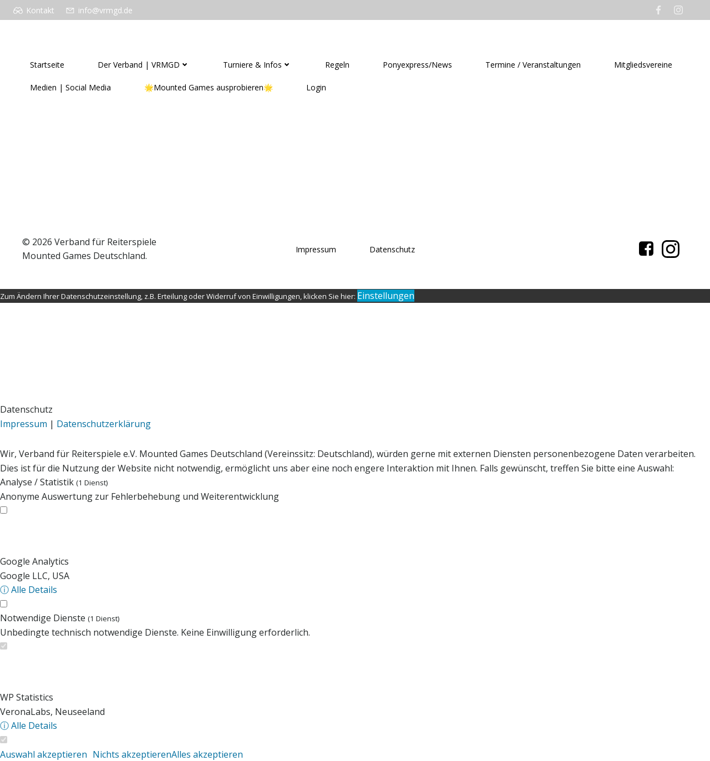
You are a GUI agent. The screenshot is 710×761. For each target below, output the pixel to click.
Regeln (337, 64)
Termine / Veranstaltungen (533, 64)
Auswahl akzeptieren (43, 754)
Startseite (47, 64)
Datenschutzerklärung (104, 424)
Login (316, 87)
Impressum (316, 249)
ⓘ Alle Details (28, 590)
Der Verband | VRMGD (144, 64)
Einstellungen (385, 296)
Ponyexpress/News (417, 64)
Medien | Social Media (70, 87)
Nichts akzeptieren (132, 754)
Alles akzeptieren (207, 754)
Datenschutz (392, 249)
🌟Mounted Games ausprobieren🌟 (208, 87)
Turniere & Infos (257, 64)
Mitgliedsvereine (643, 64)
